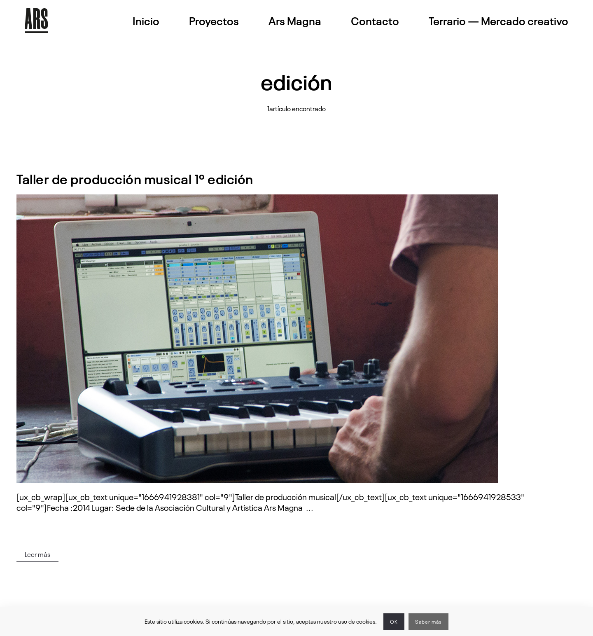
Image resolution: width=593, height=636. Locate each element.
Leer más (37, 554)
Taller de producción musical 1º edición (134, 178)
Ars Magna (294, 20)
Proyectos (214, 20)
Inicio (146, 20)
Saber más (428, 621)
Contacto (375, 20)
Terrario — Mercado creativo (498, 20)
